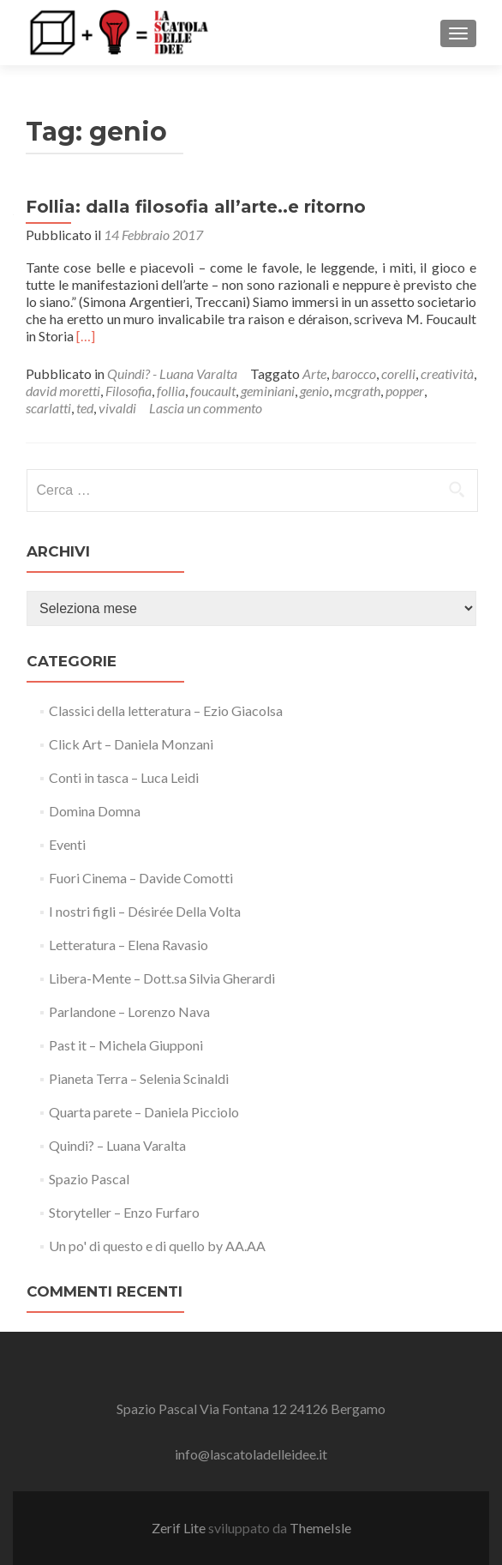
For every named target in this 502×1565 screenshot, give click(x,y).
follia (171, 390)
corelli (398, 373)
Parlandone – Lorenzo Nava (129, 1011)
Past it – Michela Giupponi (126, 1045)
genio (314, 390)
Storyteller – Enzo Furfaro (124, 1212)
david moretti (63, 390)
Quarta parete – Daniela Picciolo (144, 1112)
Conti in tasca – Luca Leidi (124, 777)
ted (84, 408)
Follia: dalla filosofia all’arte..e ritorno (196, 206)
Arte (314, 373)
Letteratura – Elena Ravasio (128, 944)
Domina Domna (94, 811)
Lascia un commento (205, 408)
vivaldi (117, 408)
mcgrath (357, 390)
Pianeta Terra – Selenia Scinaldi (139, 1078)
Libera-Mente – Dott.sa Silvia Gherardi (162, 978)
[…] (85, 336)
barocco (354, 373)
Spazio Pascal (89, 1179)
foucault (213, 390)
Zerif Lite (180, 1528)
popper (404, 390)
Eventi (67, 844)
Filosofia (128, 390)
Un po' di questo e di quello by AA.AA (157, 1245)
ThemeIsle (320, 1528)
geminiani (268, 390)
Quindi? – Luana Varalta (117, 1145)
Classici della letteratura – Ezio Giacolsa (166, 710)
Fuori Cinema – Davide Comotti (141, 878)
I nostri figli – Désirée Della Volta (145, 911)
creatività (447, 373)
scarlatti (48, 408)
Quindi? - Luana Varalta (172, 373)
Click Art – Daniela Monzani (131, 744)
